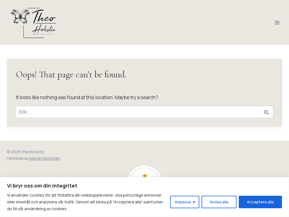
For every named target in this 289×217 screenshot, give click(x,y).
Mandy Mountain (44, 158)
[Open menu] (277, 22)
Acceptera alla (260, 202)
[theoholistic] (34, 22)
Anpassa (183, 202)
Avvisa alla (219, 202)
